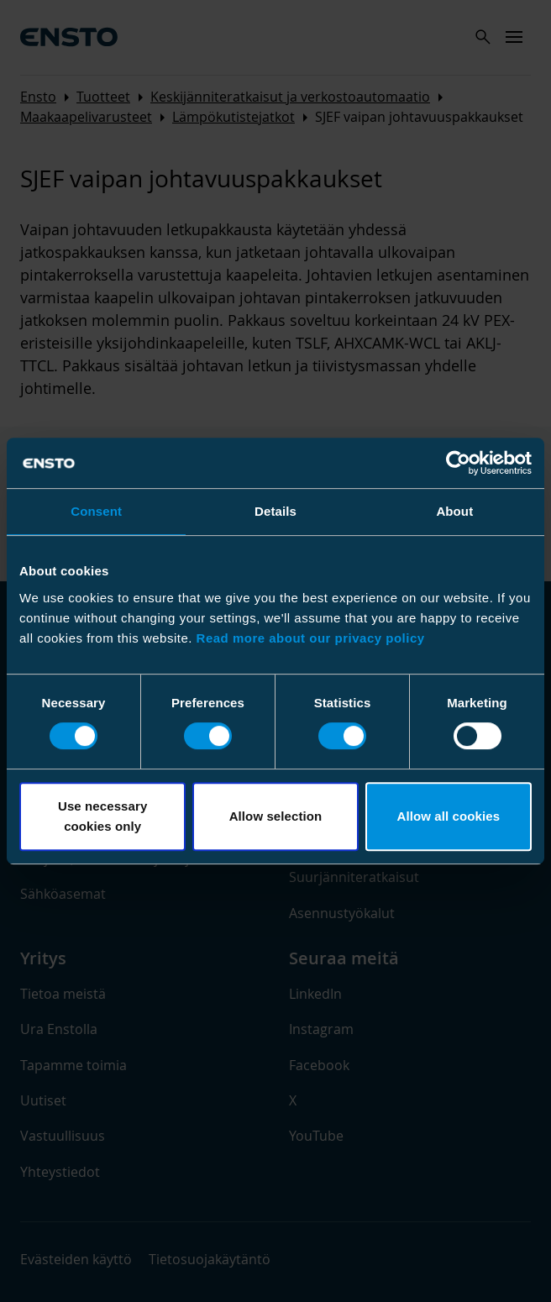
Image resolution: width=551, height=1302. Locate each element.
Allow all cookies (449, 816)
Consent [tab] (96, 511)
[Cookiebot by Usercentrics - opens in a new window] (458, 462)
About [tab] (454, 511)
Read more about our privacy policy (311, 638)
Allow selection (276, 816)
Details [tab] (275, 511)
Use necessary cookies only (102, 816)
